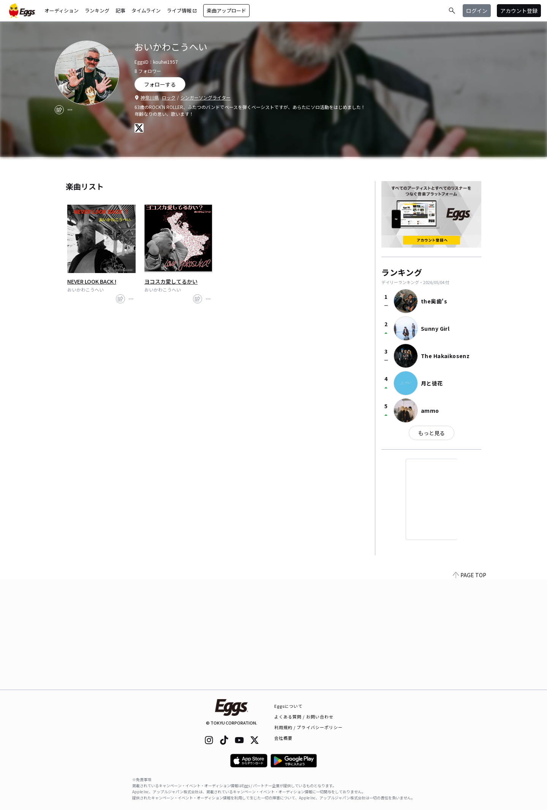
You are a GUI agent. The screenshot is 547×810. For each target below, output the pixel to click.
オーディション (61, 10)
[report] (69, 109)
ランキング (97, 10)
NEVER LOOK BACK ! (91, 281)
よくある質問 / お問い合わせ (304, 717)
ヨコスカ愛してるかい (171, 281)
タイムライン (146, 10)
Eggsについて (288, 706)
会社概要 (283, 738)
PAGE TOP (469, 685)
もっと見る (431, 433)
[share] (59, 109)
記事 (120, 10)
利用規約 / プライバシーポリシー (308, 727)
